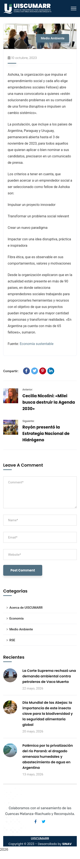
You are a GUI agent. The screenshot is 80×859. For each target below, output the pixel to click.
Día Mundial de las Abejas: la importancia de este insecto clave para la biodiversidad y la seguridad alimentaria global (47, 713)
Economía (16, 618)
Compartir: (11, 371)
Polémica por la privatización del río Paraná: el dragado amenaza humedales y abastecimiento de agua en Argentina (47, 756)
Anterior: (27, 389)
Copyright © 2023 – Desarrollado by (39, 844)
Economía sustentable (36, 344)
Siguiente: (28, 421)
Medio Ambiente (52, 38)
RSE (12, 640)
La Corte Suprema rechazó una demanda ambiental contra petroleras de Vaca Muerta (49, 676)
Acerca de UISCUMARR (26, 608)
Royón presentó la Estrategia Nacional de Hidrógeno (46, 433)
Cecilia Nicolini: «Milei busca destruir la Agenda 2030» (48, 402)
